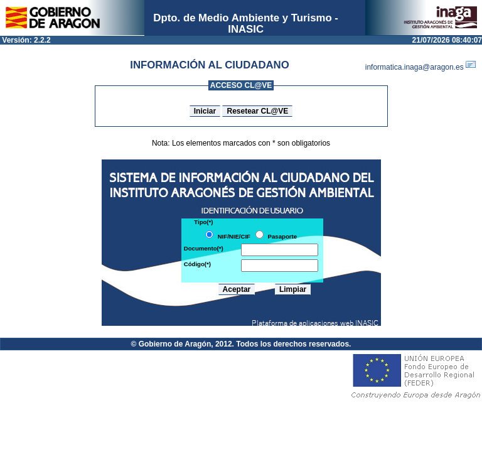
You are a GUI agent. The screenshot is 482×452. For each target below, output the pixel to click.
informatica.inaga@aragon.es (423, 67)
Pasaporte (282, 236)
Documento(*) (203, 248)
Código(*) (197, 264)
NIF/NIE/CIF (234, 236)
